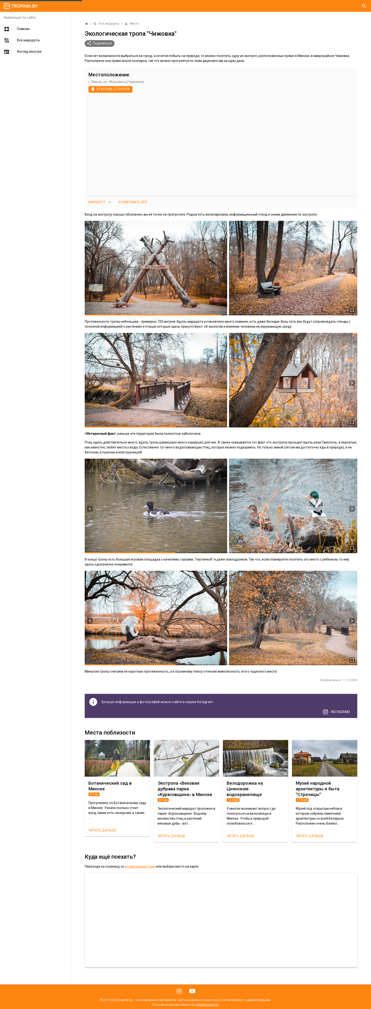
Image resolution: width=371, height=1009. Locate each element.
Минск (131, 24)
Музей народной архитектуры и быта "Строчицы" (317, 788)
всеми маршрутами (140, 866)
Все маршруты (106, 24)
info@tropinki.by (207, 1004)
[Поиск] (364, 6)
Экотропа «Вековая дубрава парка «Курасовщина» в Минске (185, 788)
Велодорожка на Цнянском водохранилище (245, 788)
